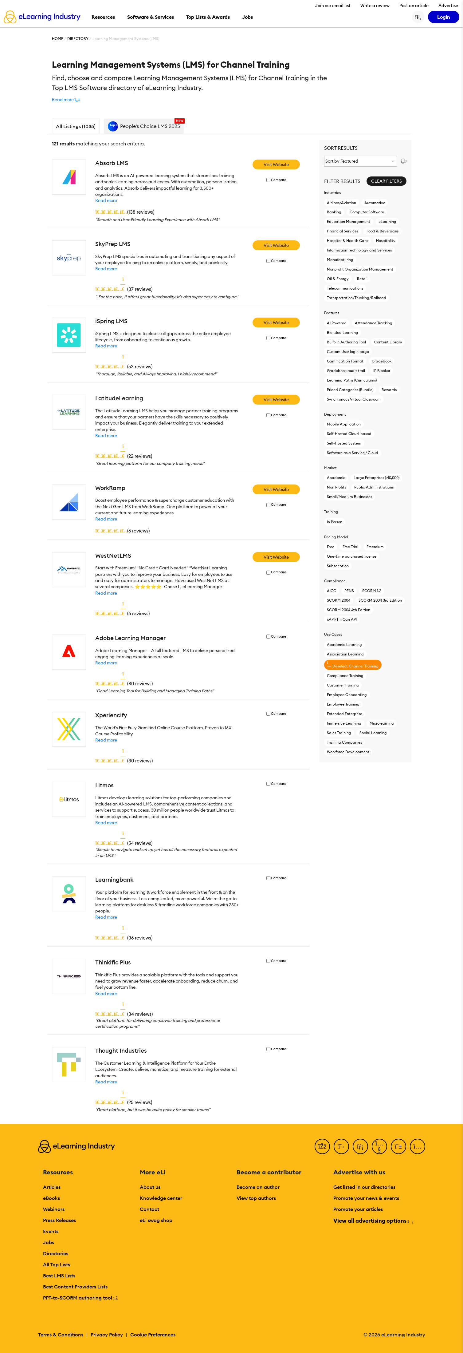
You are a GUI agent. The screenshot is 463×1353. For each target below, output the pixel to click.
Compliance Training (345, 675)
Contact (149, 1209)
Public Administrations (374, 487)
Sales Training (339, 732)
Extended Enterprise (344, 713)
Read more (106, 200)
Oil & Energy (338, 278)
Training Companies (344, 742)
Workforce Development (348, 752)
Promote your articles (358, 1209)
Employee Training (343, 704)
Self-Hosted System (344, 443)
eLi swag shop (156, 1220)
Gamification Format (345, 361)
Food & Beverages (382, 231)
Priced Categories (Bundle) (350, 389)
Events (50, 1231)
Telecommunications (345, 288)
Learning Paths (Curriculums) (352, 380)
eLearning (387, 221)
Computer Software (367, 212)
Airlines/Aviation (341, 202)
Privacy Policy (107, 1334)
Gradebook (381, 361)
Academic (336, 477)
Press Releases (59, 1220)
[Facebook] (322, 1146)
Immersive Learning (344, 723)
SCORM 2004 (338, 600)
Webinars (54, 1209)
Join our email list (333, 5)
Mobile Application (344, 424)
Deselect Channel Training (353, 664)
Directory (77, 38)
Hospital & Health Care (347, 240)
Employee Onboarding (347, 694)
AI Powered (337, 323)
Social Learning (373, 732)
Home (57, 38)
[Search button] (418, 17)
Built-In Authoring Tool (346, 342)
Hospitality (385, 240)
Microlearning (382, 723)
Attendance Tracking (373, 323)
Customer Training (343, 685)
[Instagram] (417, 1146)
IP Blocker (381, 370)
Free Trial (350, 546)
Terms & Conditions (60, 1334)
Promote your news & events (366, 1198)
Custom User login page (348, 351)
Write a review (375, 5)
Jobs (48, 1242)
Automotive (374, 202)
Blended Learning (342, 332)
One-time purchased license (351, 556)
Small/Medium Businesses (349, 496)
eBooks (51, 1198)
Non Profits (336, 487)
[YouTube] (379, 1146)
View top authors (256, 1198)
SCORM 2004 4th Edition (348, 609)
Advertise (448, 5)
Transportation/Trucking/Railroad (356, 297)
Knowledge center (161, 1198)
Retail (362, 278)
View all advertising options (373, 1220)
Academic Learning (344, 644)
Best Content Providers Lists (75, 1287)
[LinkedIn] (360, 1146)
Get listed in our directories (364, 1187)
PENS (349, 590)
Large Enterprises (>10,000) (376, 477)
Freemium (375, 546)
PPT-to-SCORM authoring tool (80, 1298)
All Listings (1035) (76, 126)
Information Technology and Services (359, 250)
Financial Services (342, 231)
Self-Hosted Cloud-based (349, 433)
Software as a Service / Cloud (352, 452)
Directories (55, 1253)
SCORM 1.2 (371, 590)
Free (330, 546)
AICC (331, 590)
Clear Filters (386, 181)
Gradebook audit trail (346, 370)
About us (150, 1187)
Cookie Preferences (152, 1334)
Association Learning (345, 654)
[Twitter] (341, 1146)
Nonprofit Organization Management (360, 269)
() (124, 212)
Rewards (389, 389)
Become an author (258, 1187)
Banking (334, 212)
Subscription (338, 566)
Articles (52, 1187)
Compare (278, 180)
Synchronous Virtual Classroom (354, 399)
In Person (334, 522)
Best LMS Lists (59, 1275)
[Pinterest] (398, 1146)
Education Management (348, 221)
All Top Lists (56, 1264)
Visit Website (276, 164)
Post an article (414, 5)
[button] (66, 99)
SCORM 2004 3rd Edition (380, 600)
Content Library (388, 342)
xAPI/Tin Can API (342, 619)
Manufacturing (340, 259)
